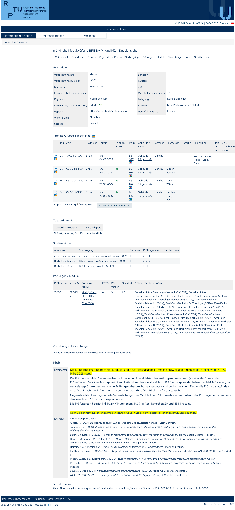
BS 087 (131, 157)
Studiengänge (132, 57)
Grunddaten (78, 57)
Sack (169, 199)
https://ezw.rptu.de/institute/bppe (109, 111)
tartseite (112, 29)
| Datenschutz (22, 498)
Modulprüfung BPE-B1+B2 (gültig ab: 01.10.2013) (89, 297)
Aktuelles (95, 117)
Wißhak (170, 184)
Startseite (22, 42)
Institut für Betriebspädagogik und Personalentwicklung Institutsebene (92, 352)
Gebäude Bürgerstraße (145, 157)
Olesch (170, 168)
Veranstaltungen (53, 36)
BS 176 (131, 170)
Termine (92, 57)
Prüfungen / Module (153, 57)
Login (123, 29)
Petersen (171, 172)
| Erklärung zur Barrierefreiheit (47, 498)
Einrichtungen (175, 57)
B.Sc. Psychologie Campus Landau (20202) (103, 260)
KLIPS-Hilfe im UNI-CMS (189, 23)
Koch (169, 180)
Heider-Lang (170, 194)
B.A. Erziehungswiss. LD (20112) (96, 266)
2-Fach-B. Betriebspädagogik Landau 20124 (103, 255)
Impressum (8, 498)
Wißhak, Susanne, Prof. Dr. (68, 233)
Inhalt (189, 57)
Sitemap (224, 23)
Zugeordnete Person (110, 57)
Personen (89, 36)
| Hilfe (67, 498)
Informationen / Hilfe (18, 36)
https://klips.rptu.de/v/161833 (183, 104)
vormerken (86, 204)
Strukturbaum (202, 57)
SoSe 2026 (212, 23)
